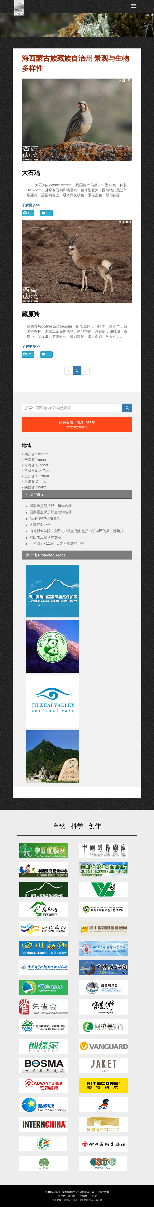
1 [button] (26, 213)
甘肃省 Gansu (35, 482)
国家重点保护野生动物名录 (51, 512)
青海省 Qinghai (36, 465)
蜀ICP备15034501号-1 (65, 1200)
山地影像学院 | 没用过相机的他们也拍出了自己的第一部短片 (77, 531)
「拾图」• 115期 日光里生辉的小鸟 (57, 543)
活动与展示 (35, 494)
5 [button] (44, 354)
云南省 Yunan (35, 460)
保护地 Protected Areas (45, 555)
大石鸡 (31, 173)
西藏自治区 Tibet (37, 471)
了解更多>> (31, 205)
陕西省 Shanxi (35, 487)
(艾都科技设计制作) (91, 1200)
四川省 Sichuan (36, 454)
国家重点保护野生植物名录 (51, 506)
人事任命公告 (40, 525)
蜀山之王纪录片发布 (45, 537)
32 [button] (27, 354)
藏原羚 (31, 314)
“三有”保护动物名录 (45, 518)
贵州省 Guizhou (36, 476)
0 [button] (44, 213)
